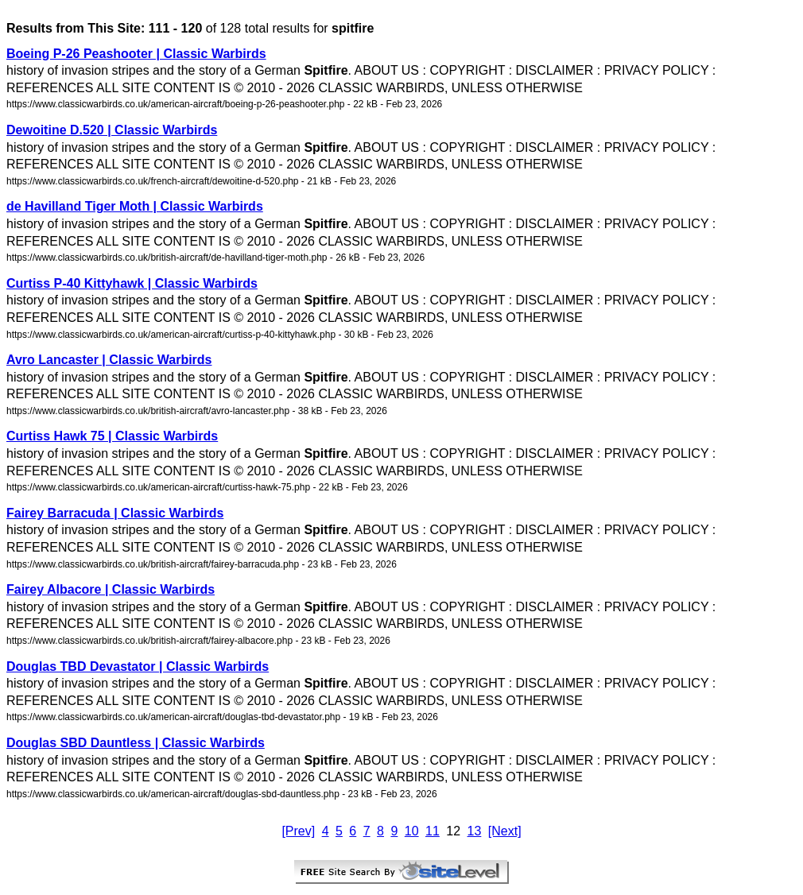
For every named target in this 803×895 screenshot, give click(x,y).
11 (432, 831)
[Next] (505, 831)
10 (412, 831)
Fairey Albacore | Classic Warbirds (110, 589)
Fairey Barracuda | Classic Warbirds (114, 513)
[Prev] (298, 831)
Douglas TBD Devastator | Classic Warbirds (137, 666)
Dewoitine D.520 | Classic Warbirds (111, 130)
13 (474, 831)
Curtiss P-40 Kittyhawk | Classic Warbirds (132, 283)
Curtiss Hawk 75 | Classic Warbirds (112, 436)
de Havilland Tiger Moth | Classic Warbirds (134, 206)
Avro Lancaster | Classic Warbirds (109, 359)
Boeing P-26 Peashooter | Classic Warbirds (136, 53)
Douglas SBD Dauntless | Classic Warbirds (135, 743)
